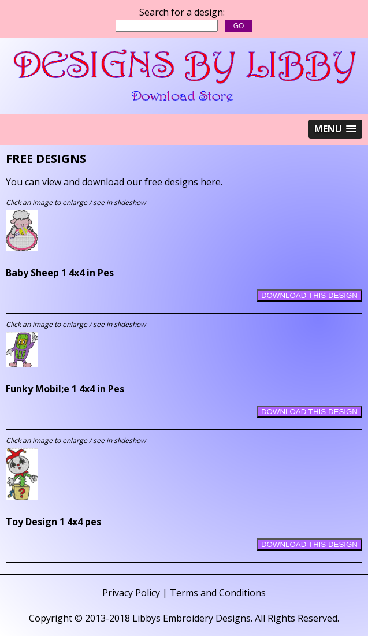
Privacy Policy (131, 592)
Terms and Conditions (218, 592)
